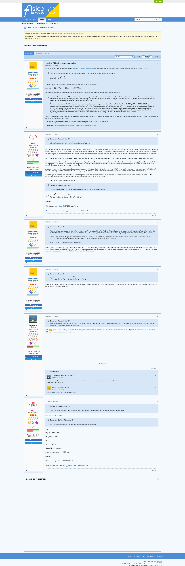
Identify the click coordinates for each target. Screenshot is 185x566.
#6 (157, 402)
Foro (42, 20)
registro (37, 38)
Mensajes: (31, 96)
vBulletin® (159, 562)
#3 (157, 222)
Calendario (54, 23)
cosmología (57, 125)
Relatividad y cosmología (47, 27)
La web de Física (30, 20)
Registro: (29, 94)
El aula (35, 27)
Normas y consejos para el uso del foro (70, 33)
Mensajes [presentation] (29, 53)
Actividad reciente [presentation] (42, 53)
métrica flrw (92, 125)
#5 (157, 316)
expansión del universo (68, 125)
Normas (130, 556)
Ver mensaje (68, 138)
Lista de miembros (42, 23)
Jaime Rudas (33, 72)
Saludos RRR (102, 364)
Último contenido (27, 23)
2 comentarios (54, 371)
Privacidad (150, 556)
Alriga (60, 206)
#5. (156, 376)
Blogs (50, 20)
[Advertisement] (92, 516)
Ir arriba (160, 556)
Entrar (159, 2)
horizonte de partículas (81, 125)
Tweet (33, 102)
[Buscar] (146, 19)
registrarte (144, 36)
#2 (157, 134)
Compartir (33, 99)
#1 (157, 63)
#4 (157, 269)
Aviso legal (140, 556)
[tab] (29, 53)
